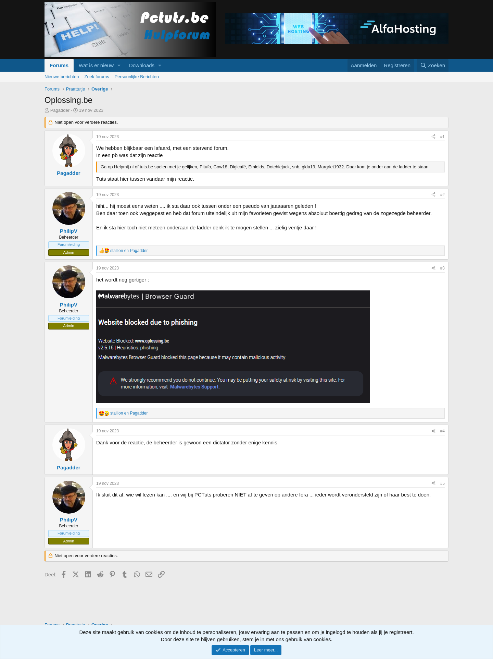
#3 (442, 268)
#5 (442, 483)
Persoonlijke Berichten (137, 76)
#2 (442, 194)
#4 (442, 431)
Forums (59, 65)
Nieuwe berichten (62, 76)
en (129, 250)
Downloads (141, 65)
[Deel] (433, 137)
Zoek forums (96, 76)
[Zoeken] (433, 65)
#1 (442, 136)
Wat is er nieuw (96, 65)
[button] (119, 65)
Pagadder (59, 110)
